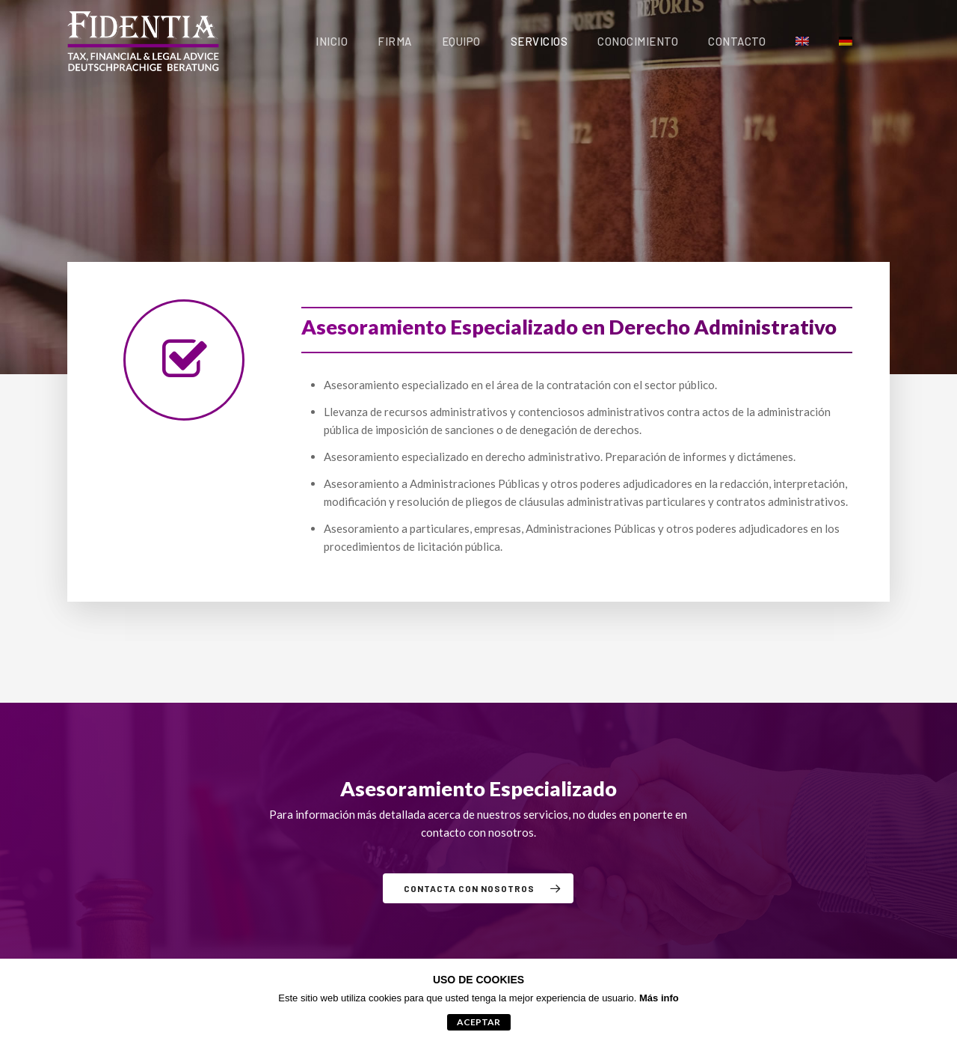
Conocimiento (637, 41)
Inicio (332, 41)
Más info (659, 998)
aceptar (478, 1022)
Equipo (461, 41)
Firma (395, 41)
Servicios (539, 41)
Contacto (737, 41)
